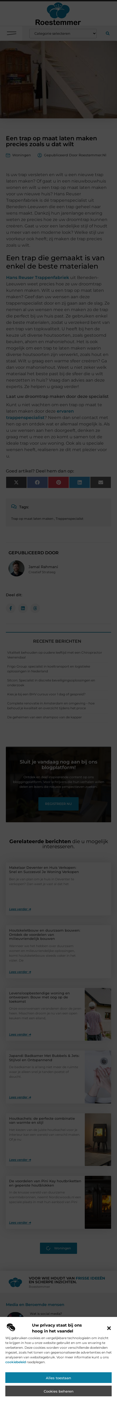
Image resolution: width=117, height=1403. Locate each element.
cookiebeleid (15, 1386)
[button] (109, 1352)
